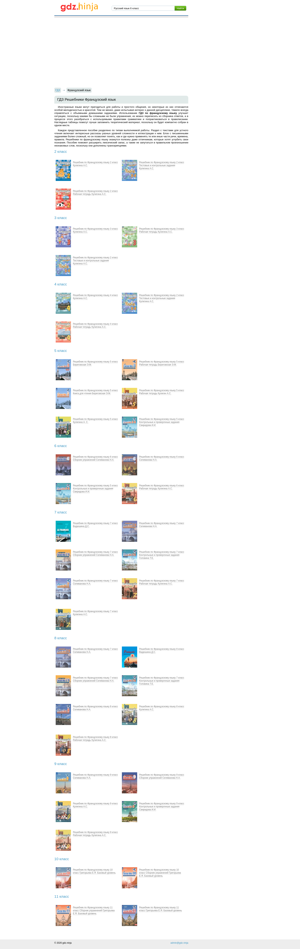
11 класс (61, 896)
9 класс (60, 764)
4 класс (60, 284)
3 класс (60, 218)
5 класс (60, 351)
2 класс (60, 152)
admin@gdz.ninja (179, 943)
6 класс (60, 446)
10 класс (61, 859)
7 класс (60, 512)
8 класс (60, 638)
